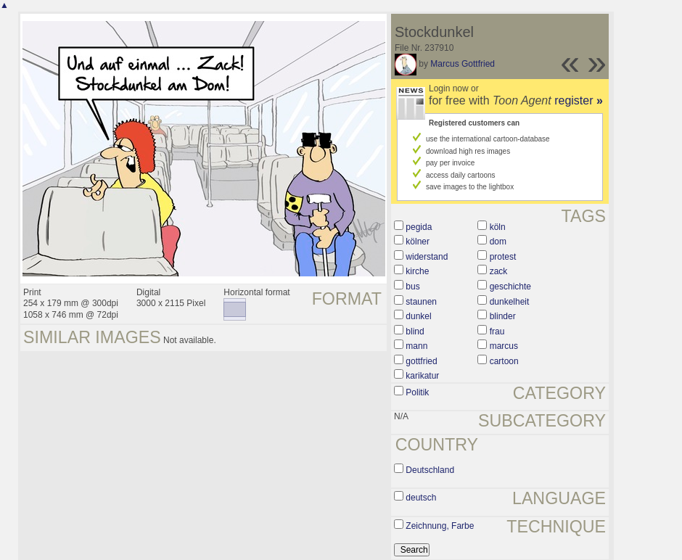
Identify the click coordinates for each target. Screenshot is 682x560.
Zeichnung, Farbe (440, 526)
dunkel (418, 316)
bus (412, 286)
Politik (417, 392)
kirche (417, 271)
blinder (503, 316)
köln (498, 227)
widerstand (427, 257)
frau (497, 331)
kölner (418, 241)
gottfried (421, 361)
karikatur (422, 376)
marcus (504, 346)
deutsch (421, 498)
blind (415, 331)
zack (499, 271)
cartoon (504, 361)
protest (503, 257)
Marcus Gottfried (462, 64)
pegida (419, 227)
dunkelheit (510, 302)
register (578, 100)
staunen (421, 302)
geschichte (510, 286)
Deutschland (430, 470)
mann (416, 346)
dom (498, 241)
